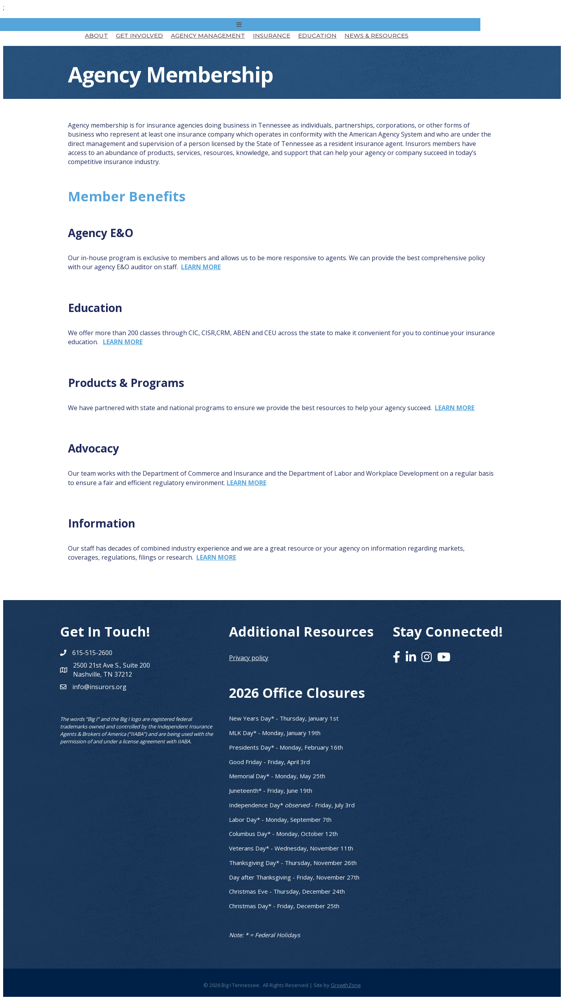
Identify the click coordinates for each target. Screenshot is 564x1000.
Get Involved (139, 35)
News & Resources (376, 35)
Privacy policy (248, 657)
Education (317, 35)
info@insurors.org (99, 686)
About (96, 35)
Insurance (271, 35)
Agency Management (208, 35)
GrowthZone (346, 985)
